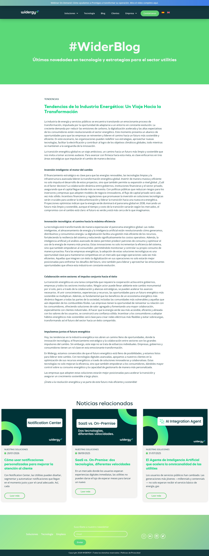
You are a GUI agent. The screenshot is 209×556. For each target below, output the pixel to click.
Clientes (115, 13)
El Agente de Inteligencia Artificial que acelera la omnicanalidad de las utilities (173, 464)
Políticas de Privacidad (130, 553)
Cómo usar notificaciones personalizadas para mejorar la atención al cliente (28, 464)
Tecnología (89, 13)
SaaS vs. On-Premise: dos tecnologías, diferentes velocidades (102, 462)
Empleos (61, 534)
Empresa (131, 13)
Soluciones (71, 13)
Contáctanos (150, 13)
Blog (103, 13)
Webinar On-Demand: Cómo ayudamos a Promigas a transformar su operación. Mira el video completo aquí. (104, 2)
